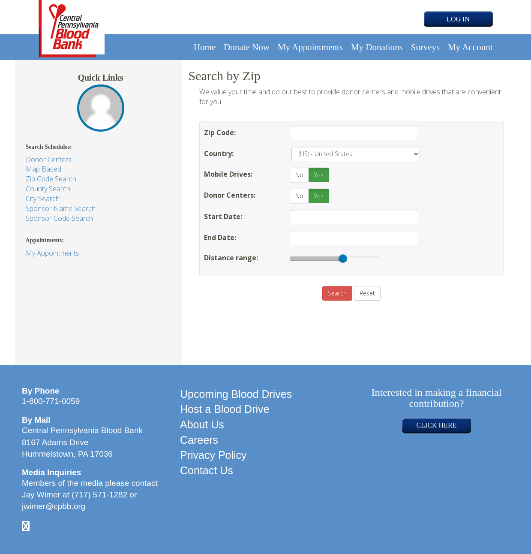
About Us (202, 425)
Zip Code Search (51, 179)
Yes (319, 175)
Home (205, 47)
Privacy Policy (213, 455)
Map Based (43, 169)
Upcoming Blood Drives (236, 394)
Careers (199, 440)
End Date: (220, 237)
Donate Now (247, 47)
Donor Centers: (229, 195)
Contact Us (206, 470)
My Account (470, 47)
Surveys (425, 47)
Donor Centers (49, 159)
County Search (48, 188)
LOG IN (458, 19)
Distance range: (231, 257)
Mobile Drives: (228, 174)
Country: (219, 153)
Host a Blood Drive (224, 409)
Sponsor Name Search (61, 208)
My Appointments (310, 47)
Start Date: (223, 216)
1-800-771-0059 (51, 401)
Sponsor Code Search (59, 218)
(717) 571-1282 (99, 494)
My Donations (377, 47)
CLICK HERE (437, 425)
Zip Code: (220, 132)
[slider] (343, 258)
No (299, 175)
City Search (43, 198)
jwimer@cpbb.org (53, 506)
